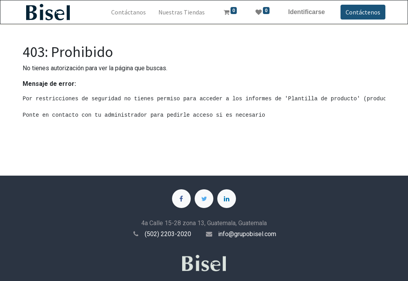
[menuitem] (128, 12)
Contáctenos (363, 12)
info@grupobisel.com (247, 234)
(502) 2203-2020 (168, 234)
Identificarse (306, 12)
